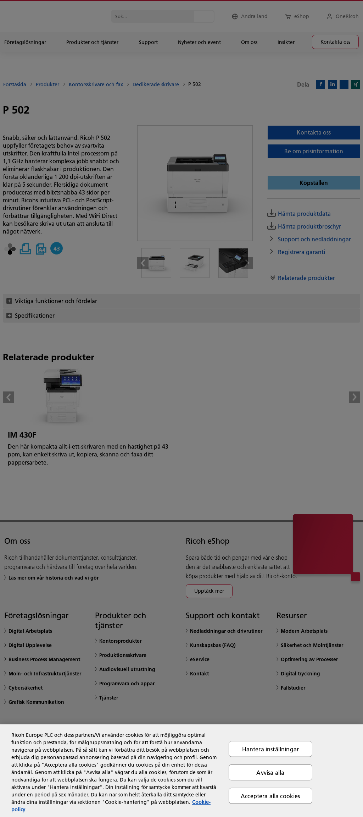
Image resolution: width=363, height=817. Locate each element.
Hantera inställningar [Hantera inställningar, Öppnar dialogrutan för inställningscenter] (270, 748)
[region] (181, 770)
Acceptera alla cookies (270, 796)
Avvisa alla (270, 772)
